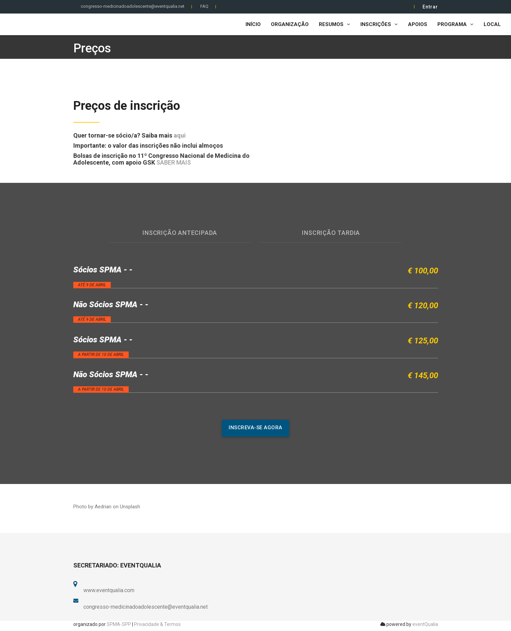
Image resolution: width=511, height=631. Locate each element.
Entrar (430, 6)
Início (253, 24)
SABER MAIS (173, 162)
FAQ (204, 6)
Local (492, 24)
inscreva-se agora (255, 427)
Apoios (417, 24)
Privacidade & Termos (157, 624)
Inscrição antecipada (180, 232)
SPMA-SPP (119, 624)
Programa (455, 24)
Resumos (334, 24)
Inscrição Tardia (331, 232)
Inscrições (379, 24)
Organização (290, 24)
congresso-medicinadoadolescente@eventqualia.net (132, 6)
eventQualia (425, 624)
